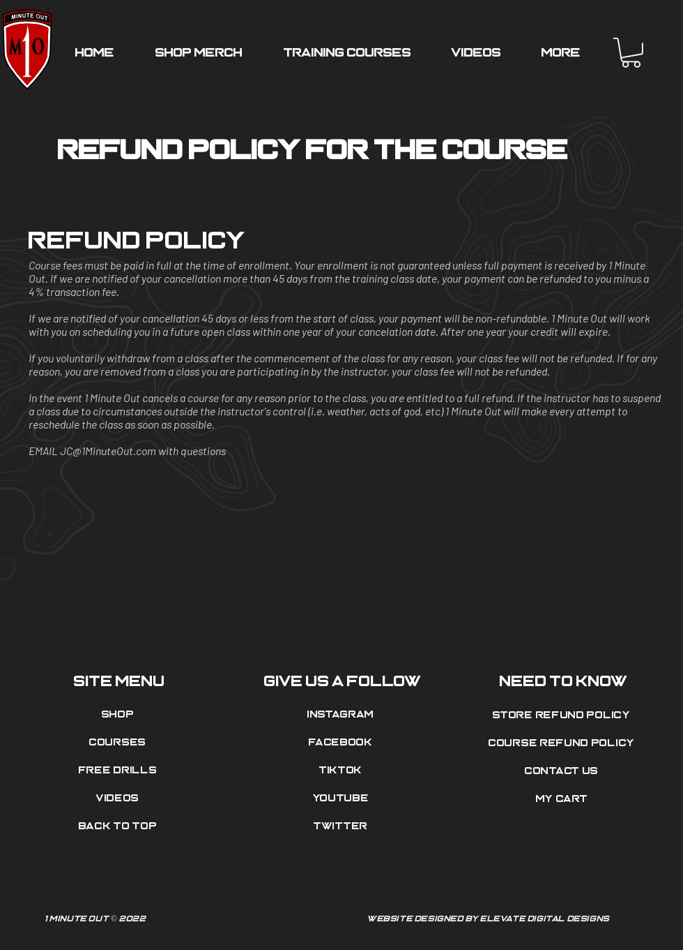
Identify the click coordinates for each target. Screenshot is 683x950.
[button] (631, 53)
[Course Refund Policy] (563, 743)
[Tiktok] (342, 771)
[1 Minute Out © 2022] (193, 919)
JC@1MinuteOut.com (108, 450)
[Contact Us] (563, 771)
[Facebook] (342, 743)
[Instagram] (342, 715)
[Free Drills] (119, 771)
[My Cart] (563, 799)
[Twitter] (342, 826)
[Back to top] (119, 826)
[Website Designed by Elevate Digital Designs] (490, 919)
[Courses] (119, 743)
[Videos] (119, 798)
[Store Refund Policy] (563, 715)
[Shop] (119, 715)
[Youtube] (342, 798)
